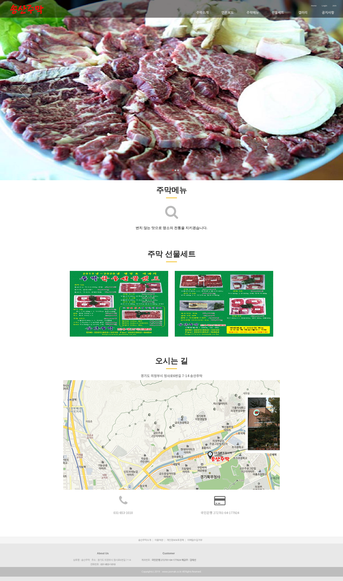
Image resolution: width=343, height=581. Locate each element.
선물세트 (278, 12)
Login (324, 6)
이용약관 (159, 540)
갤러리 (302, 12)
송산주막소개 (144, 540)
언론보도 (227, 12)
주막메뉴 (253, 12)
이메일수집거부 (194, 540)
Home (314, 6)
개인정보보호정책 (175, 540)
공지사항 (328, 12)
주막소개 (202, 12)
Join (334, 6)
